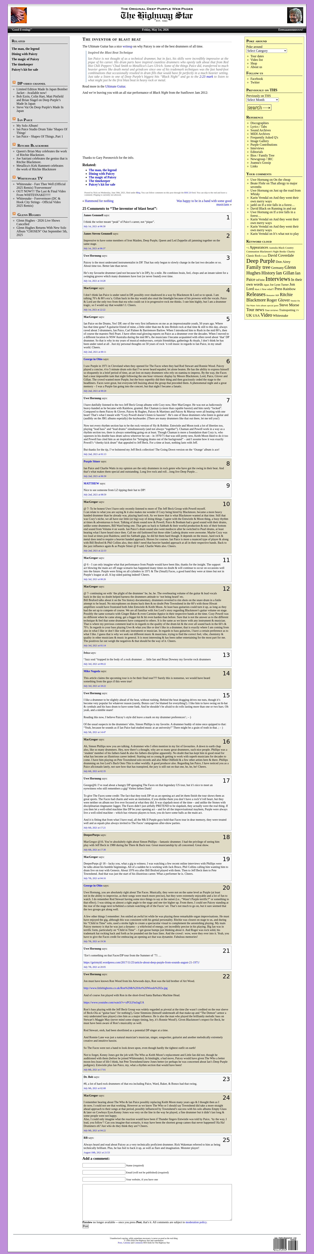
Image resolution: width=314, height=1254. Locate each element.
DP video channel (31, 83)
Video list (257, 59)
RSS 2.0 (187, 193)
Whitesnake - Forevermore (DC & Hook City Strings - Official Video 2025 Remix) (38, 202)
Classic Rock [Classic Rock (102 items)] (253, 255)
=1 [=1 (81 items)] (247, 247)
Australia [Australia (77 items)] (273, 247)
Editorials (257, 152)
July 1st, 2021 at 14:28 (95, 280)
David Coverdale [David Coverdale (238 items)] (281, 255)
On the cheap (282, 179)
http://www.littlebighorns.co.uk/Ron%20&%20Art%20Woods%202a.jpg (126, 988)
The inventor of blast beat (112, 39)
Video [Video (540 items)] (266, 315)
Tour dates (257, 56)
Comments (138, 1243)
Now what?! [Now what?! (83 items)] (268, 289)
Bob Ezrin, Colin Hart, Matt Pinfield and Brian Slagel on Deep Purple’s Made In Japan (39, 100)
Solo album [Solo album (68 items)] (261, 305)
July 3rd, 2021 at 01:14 (95, 645)
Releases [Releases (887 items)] (256, 294)
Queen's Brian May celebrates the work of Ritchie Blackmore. (41, 153)
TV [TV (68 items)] (297, 310)
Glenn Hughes (29, 215)
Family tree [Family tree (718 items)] (258, 267)
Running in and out (283, 208)
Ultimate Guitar (115, 86)
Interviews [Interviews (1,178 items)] (278, 279)
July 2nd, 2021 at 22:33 (95, 550)
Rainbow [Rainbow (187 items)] (289, 289)
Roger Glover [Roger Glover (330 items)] (278, 300)
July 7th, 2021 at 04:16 (95, 878)
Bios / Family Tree (263, 155)
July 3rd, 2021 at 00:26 (95, 579)
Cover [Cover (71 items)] (264, 256)
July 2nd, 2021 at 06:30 (95, 476)
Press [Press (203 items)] (278, 289)
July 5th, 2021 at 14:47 (95, 732)
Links (254, 166)
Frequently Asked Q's (264, 137)
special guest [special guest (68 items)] (273, 305)
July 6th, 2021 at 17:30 (95, 849)
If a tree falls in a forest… (278, 205)
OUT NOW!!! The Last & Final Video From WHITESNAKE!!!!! (41, 193)
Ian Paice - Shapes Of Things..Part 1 (39, 136)
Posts (120, 1243)
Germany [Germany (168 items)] (277, 268)
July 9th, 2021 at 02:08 (95, 1088)
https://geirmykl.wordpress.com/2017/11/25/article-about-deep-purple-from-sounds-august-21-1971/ (142, 962)
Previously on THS (258, 95)
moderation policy (196, 1222)
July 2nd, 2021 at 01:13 (95, 454)
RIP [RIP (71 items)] (277, 295)
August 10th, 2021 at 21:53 (97, 1152)
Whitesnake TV (30, 178)
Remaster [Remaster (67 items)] (270, 295)
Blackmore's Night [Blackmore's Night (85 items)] (269, 251)
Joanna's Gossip (261, 162)
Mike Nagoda (92, 671)
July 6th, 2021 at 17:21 (95, 827)
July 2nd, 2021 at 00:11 (95, 351)
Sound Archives (261, 130)
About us (256, 67)
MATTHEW (91, 483)
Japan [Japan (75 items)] (266, 285)
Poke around (254, 46)
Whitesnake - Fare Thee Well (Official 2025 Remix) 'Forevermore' (40, 185)
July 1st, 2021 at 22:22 (95, 309)
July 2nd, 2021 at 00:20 (95, 391)
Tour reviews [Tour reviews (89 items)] (271, 310)
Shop (254, 63)
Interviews (257, 148)
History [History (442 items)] (268, 272)
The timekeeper (22, 64)
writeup (127, 46)
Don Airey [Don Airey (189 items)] (283, 262)
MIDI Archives (260, 134)
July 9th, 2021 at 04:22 (95, 1130)
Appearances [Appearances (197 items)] (259, 247)
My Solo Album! (27, 125)
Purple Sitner (92, 461)
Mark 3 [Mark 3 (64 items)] (258, 289)
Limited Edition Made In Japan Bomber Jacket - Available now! (42, 90)
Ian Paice (24, 120)
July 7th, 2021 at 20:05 (95, 967)
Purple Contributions (264, 144)
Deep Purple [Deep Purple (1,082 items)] (260, 261)
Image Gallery (260, 141)
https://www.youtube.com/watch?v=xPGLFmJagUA (114, 1002)
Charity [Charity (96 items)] (291, 251)
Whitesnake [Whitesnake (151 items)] (280, 315)
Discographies (260, 123)
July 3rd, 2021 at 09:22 (95, 664)
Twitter (255, 82)
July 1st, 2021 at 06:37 (95, 248)
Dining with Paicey (24, 54)
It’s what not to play (286, 233)
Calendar (126, 1243)
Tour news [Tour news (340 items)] (255, 309)
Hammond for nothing (99, 201)
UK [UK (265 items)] (249, 315)
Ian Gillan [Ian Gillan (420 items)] (285, 272)
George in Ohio (93, 359)
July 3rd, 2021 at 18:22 (95, 686)
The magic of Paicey (25, 59)
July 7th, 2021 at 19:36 (95, 941)
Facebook (257, 78)
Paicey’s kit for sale (25, 69)
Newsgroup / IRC (262, 159)
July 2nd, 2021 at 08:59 (95, 494)
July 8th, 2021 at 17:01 (95, 1069)
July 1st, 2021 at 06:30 (95, 226)
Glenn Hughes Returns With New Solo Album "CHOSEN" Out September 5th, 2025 (41, 231)
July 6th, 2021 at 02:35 (95, 771)
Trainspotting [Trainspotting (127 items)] (287, 310)
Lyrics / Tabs (259, 126)
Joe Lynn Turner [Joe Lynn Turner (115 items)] (279, 284)
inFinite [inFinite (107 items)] (260, 279)
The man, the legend (25, 48)
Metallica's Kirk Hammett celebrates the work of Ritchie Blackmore (39, 167)
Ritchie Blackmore (33, 145)
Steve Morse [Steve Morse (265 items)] (289, 305)
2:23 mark (206, 76)
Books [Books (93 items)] (282, 251)
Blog (138, 193)
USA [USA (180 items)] (256, 315)
